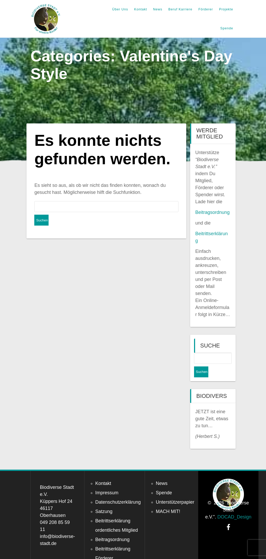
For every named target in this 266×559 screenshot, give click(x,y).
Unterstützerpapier (175, 491)
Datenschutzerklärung (118, 491)
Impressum (106, 481)
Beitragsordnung (212, 212)
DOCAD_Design (234, 506)
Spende (226, 28)
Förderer (205, 9)
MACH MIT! (168, 500)
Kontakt (140, 9)
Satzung (103, 500)
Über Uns (120, 9)
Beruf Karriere (180, 9)
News (157, 9)
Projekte (226, 9)
